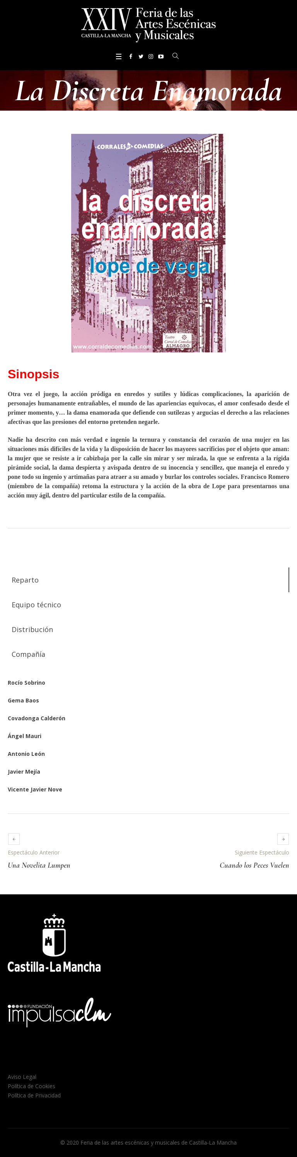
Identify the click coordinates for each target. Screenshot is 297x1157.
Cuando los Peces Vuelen (254, 865)
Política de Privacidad (34, 1095)
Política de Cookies (31, 1086)
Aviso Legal (22, 1076)
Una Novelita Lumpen (39, 865)
